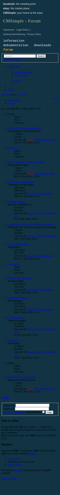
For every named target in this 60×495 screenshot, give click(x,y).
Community (14, 264)
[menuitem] (24, 72)
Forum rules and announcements (24, 128)
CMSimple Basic (16, 201)
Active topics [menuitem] (6, 94)
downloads (42, 45)
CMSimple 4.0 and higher (21, 181)
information (13, 41)
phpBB (17, 470)
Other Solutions (16, 317)
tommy (32, 453)
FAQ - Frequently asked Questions (25, 162)
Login (5, 397)
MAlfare (31, 235)
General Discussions (18, 244)
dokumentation (15, 45)
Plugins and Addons (18, 297)
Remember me (35, 412)
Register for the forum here (22, 377)
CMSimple (13, 148)
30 (23, 94)
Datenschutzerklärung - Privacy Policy (22, 34)
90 (25, 94)
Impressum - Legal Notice (16, 29)
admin (30, 139)
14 (20, 94)
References (13, 340)
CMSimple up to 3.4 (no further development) (31, 224)
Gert (29, 193)
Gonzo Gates (33, 213)
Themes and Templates (19, 278)
